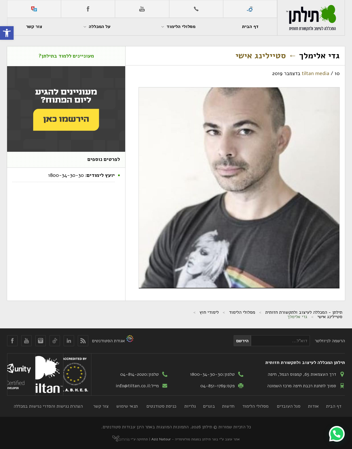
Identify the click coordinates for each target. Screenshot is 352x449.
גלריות (190, 406)
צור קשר (101, 406)
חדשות (228, 406)
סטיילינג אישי (266, 55)
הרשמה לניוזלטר (330, 341)
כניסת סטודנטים (161, 406)
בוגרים (209, 406)
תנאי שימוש (127, 406)
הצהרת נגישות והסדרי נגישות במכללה (48, 406)
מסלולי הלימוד (242, 312)
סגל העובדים (288, 406)
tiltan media (315, 73)
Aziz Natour (161, 439)
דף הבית (333, 406)
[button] (7, 33)
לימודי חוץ (209, 312)
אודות (313, 406)
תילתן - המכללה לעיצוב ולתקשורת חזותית (303, 312)
